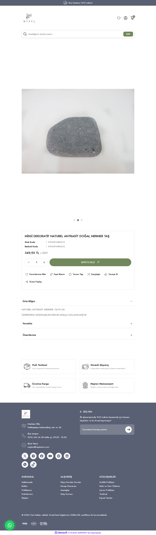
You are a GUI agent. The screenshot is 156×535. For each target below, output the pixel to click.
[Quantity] (36, 262)
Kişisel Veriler (105, 497)
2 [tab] (78, 220)
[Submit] (128, 429)
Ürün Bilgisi (29, 301)
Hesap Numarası (68, 486)
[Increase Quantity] (45, 262)
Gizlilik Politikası (106, 482)
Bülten (25, 486)
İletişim (25, 497)
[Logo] (29, 18)
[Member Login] (126, 18)
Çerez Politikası (106, 490)
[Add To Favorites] (35, 274)
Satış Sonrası (67, 494)
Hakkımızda (27, 482)
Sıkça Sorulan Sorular (71, 482)
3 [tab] (82, 220)
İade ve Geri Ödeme (109, 486)
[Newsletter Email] (107, 429)
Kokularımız (27, 494)
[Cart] (132, 18)
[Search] (78, 34)
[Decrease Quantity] (28, 262)
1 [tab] (74, 220)
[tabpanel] (78, 131)
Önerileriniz (29, 335)
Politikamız (27, 490)
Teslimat (103, 494)
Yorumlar (27, 323)
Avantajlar (65, 490)
